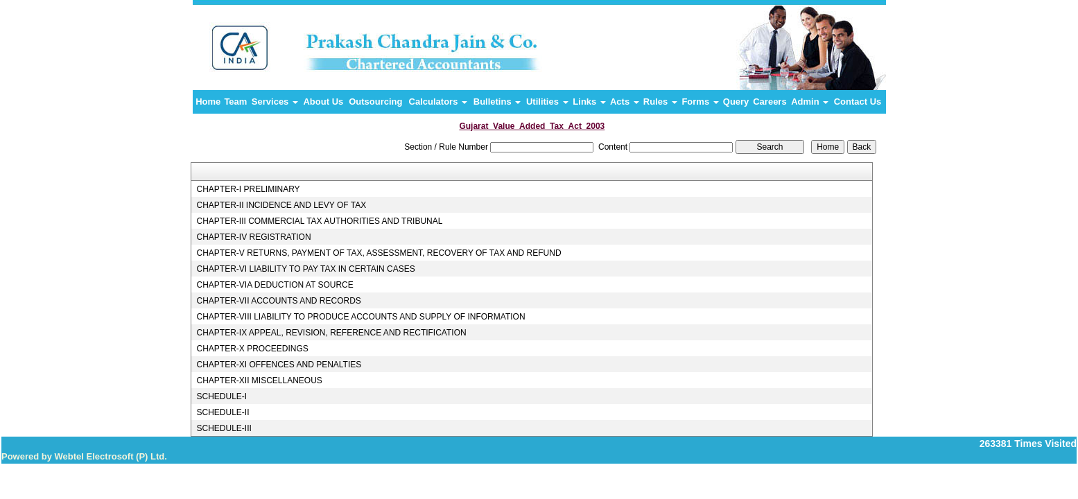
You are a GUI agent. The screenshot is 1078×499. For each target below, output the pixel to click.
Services (275, 101)
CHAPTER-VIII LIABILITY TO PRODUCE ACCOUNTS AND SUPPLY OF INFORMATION (360, 317)
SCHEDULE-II (222, 412)
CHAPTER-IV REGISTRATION (253, 237)
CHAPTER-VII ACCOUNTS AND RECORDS (278, 301)
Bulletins (497, 101)
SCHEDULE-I (221, 396)
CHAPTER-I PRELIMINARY (247, 189)
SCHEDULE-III (223, 428)
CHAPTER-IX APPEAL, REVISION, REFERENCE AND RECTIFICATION (331, 333)
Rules (660, 101)
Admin (809, 101)
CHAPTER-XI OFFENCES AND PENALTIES (278, 364)
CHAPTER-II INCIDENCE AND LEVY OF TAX (281, 205)
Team (235, 101)
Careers (769, 101)
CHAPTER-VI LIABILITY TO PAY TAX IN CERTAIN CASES (305, 269)
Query (736, 101)
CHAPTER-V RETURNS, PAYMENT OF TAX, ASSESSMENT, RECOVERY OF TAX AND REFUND (378, 253)
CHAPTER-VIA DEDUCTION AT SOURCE (274, 285)
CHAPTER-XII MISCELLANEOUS (259, 380)
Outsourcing (375, 101)
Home (207, 101)
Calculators (438, 101)
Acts (624, 101)
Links (589, 101)
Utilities (547, 101)
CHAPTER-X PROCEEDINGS (252, 348)
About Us (323, 101)
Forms (699, 101)
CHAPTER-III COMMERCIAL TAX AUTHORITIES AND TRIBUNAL (319, 221)
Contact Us (858, 101)
